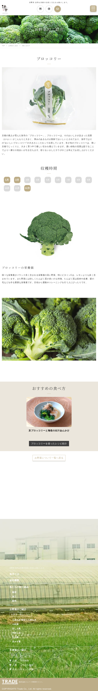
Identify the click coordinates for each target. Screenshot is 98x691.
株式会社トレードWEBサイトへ (30, 682)
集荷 (14, 592)
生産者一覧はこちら (20, 655)
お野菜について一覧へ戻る (49, 458)
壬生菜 (15, 637)
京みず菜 (16, 641)
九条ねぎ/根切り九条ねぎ (24, 620)
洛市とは (14, 574)
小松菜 (15, 624)
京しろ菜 (16, 628)
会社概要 (14, 580)
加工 (14, 596)
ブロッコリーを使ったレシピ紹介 (49, 443)
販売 (14, 601)
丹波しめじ (17, 633)
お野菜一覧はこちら (20, 614)
